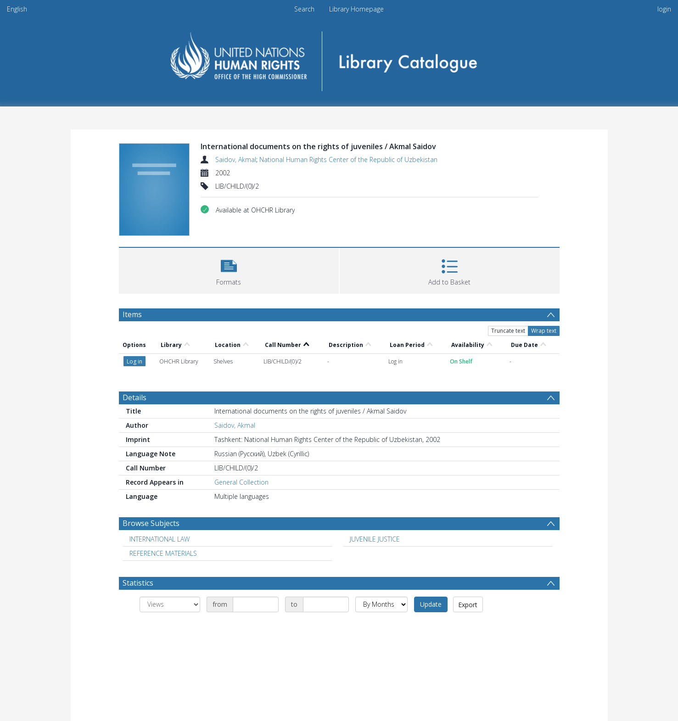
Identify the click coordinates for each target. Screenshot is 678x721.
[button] (229, 269)
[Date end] (326, 604)
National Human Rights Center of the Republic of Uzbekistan (348, 159)
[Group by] (170, 604)
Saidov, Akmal (235, 159)
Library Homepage (356, 9)
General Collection (241, 482)
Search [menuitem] (304, 9)
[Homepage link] (339, 58)
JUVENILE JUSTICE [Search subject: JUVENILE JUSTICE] (375, 539)
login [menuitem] (664, 9)
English (17, 9)
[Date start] (256, 604)
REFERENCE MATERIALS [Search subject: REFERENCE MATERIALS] (163, 553)
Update (431, 604)
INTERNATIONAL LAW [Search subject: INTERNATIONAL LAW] (159, 539)
